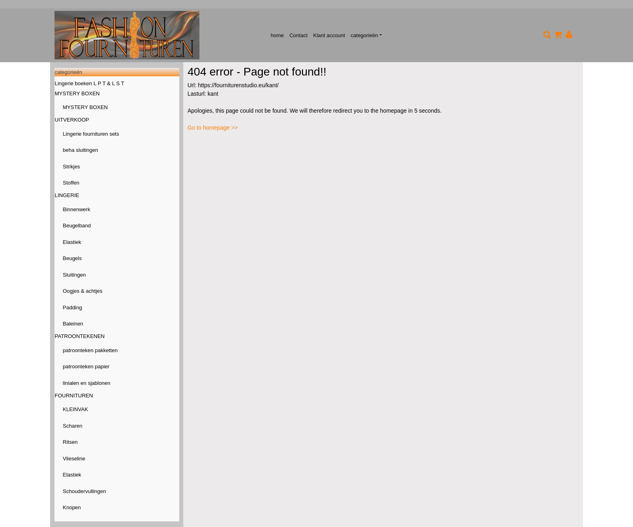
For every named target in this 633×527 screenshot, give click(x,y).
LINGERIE (67, 195)
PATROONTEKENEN (80, 336)
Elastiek (72, 242)
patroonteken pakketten (90, 350)
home (277, 35)
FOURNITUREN (74, 396)
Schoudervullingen (84, 491)
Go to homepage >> (213, 127)
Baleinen (73, 324)
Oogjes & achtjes (83, 291)
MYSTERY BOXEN (77, 93)
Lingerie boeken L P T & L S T (89, 83)
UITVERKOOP (72, 120)
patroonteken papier (86, 366)
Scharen (72, 426)
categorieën (364, 35)
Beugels (72, 258)
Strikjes (71, 167)
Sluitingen (74, 275)
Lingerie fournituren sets (91, 134)
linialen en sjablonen (87, 383)
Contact (298, 35)
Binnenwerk (76, 209)
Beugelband (77, 226)
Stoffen (71, 183)
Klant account (329, 35)
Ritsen (70, 442)
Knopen (72, 507)
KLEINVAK (75, 409)
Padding (72, 307)
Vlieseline (74, 459)
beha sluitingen (80, 150)
